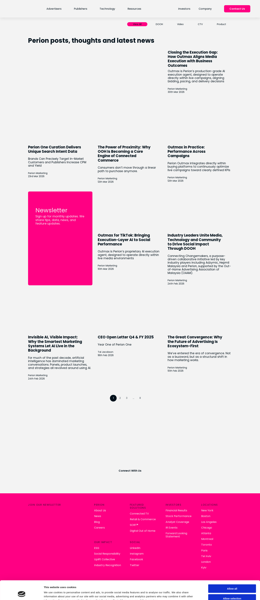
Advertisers (53, 9)
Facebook (136, 559)
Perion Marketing (177, 88)
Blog (97, 522)
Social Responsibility (107, 554)
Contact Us (237, 8)
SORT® (134, 525)
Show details (175, 593)
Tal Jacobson (105, 352)
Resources (134, 9)
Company (205, 9)
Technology (107, 9)
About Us (100, 510)
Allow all (232, 570)
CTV (200, 24)
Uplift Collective (104, 559)
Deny (232, 590)
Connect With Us (130, 471)
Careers (99, 528)
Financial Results (176, 510)
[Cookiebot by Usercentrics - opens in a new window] (21, 593)
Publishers (80, 9)
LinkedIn (135, 548)
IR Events (171, 528)
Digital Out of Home (142, 531)
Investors (184, 9)
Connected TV (139, 514)
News (97, 516)
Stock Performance (178, 516)
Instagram (137, 554)
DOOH (159, 24)
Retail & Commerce (143, 519)
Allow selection (232, 580)
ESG (96, 548)
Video (180, 24)
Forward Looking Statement (176, 534)
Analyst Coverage (177, 522)
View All (137, 24)
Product (221, 24)
